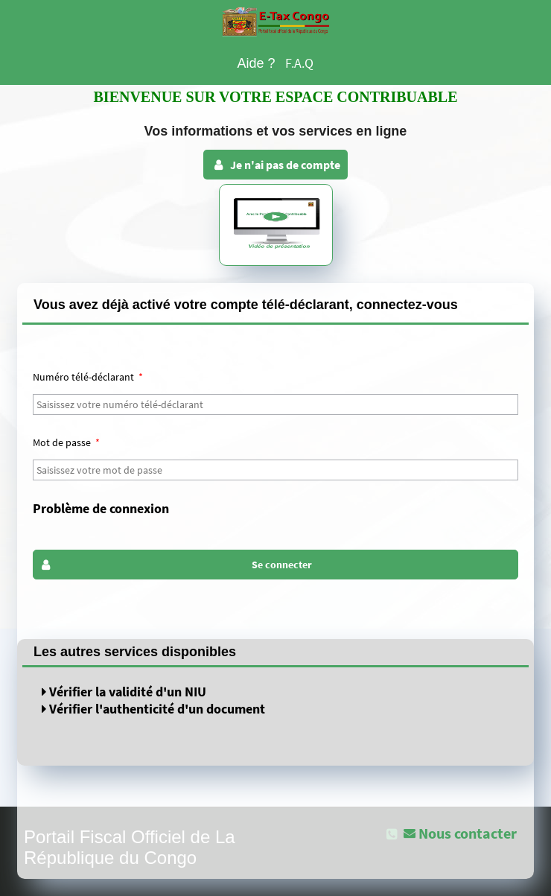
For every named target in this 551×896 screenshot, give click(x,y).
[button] (275, 564)
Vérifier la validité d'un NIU (124, 691)
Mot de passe (66, 442)
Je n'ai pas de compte (276, 164)
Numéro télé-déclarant (88, 377)
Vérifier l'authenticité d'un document (153, 708)
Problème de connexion (101, 508)
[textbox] (275, 404)
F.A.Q (299, 63)
